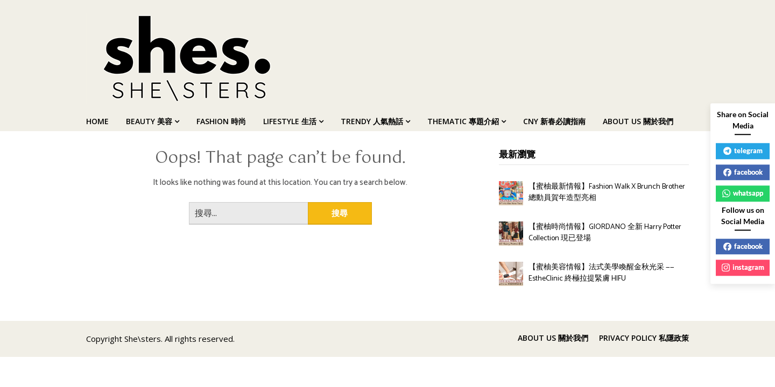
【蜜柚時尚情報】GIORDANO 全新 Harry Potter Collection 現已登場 (605, 233)
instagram (743, 267)
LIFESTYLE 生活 (289, 121)
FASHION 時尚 (221, 121)
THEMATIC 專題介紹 (463, 121)
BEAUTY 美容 (149, 121)
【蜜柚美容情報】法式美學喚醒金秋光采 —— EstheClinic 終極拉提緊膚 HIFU (601, 273)
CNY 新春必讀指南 (554, 121)
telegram (743, 150)
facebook (743, 172)
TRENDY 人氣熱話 (372, 121)
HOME (97, 121)
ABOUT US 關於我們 (638, 121)
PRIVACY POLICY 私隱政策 (644, 338)
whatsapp (742, 193)
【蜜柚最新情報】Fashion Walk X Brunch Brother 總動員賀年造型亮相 (607, 192)
